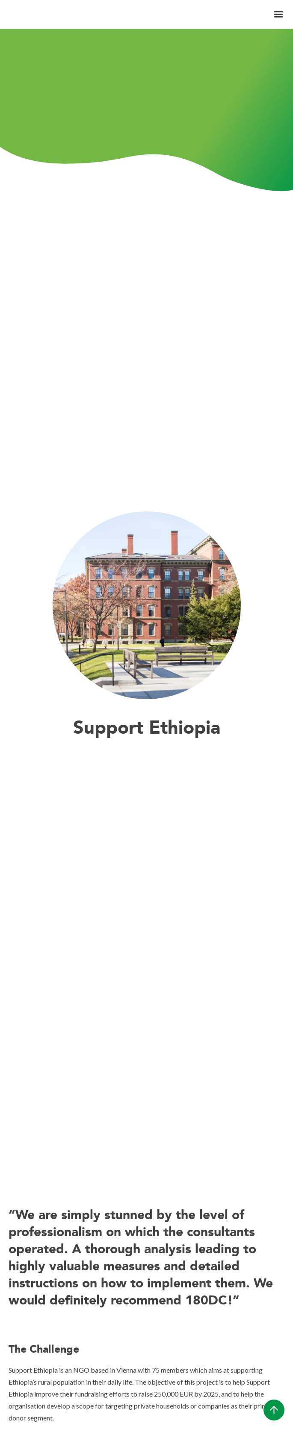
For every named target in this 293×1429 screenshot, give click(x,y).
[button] (278, 14)
